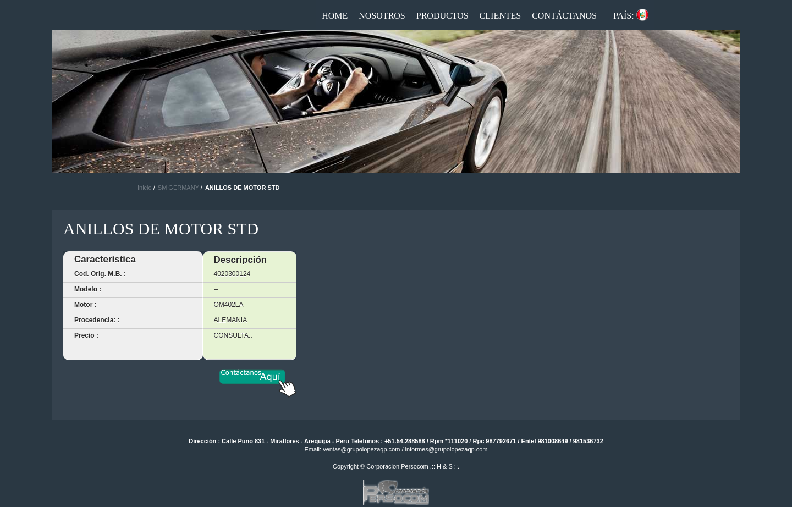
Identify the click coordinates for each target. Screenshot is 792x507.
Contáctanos (564, 15)
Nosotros (382, 15)
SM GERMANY (178, 187)
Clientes (500, 15)
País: (623, 15)
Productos (442, 15)
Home (335, 15)
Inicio (145, 187)
